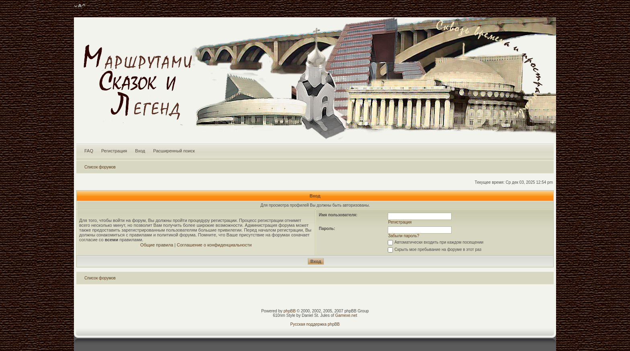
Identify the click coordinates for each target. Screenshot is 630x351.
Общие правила (156, 244)
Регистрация (114, 150)
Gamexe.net (346, 315)
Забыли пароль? (403, 236)
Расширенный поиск (174, 150)
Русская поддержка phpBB (315, 324)
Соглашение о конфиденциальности (214, 244)
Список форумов (100, 167)
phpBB (290, 311)
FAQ (88, 150)
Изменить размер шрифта (80, 6)
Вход (140, 150)
